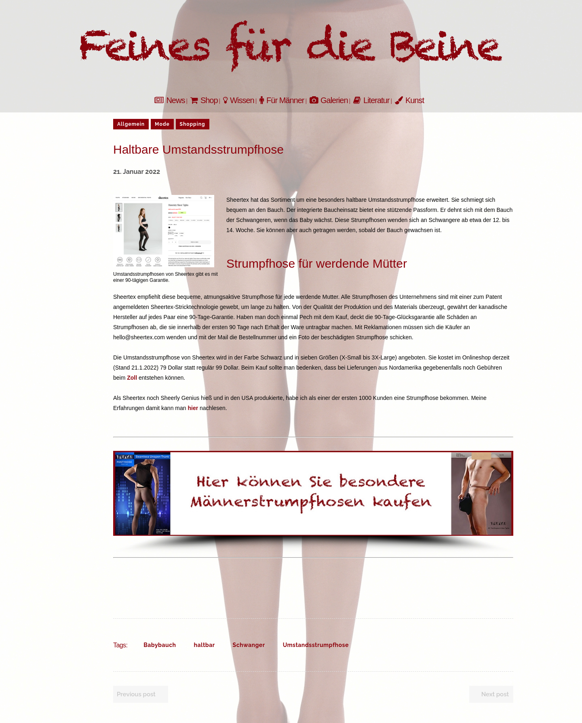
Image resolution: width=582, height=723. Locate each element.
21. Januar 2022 (136, 171)
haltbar (204, 645)
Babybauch (159, 645)
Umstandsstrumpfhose (316, 645)
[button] (313, 493)
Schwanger (249, 645)
